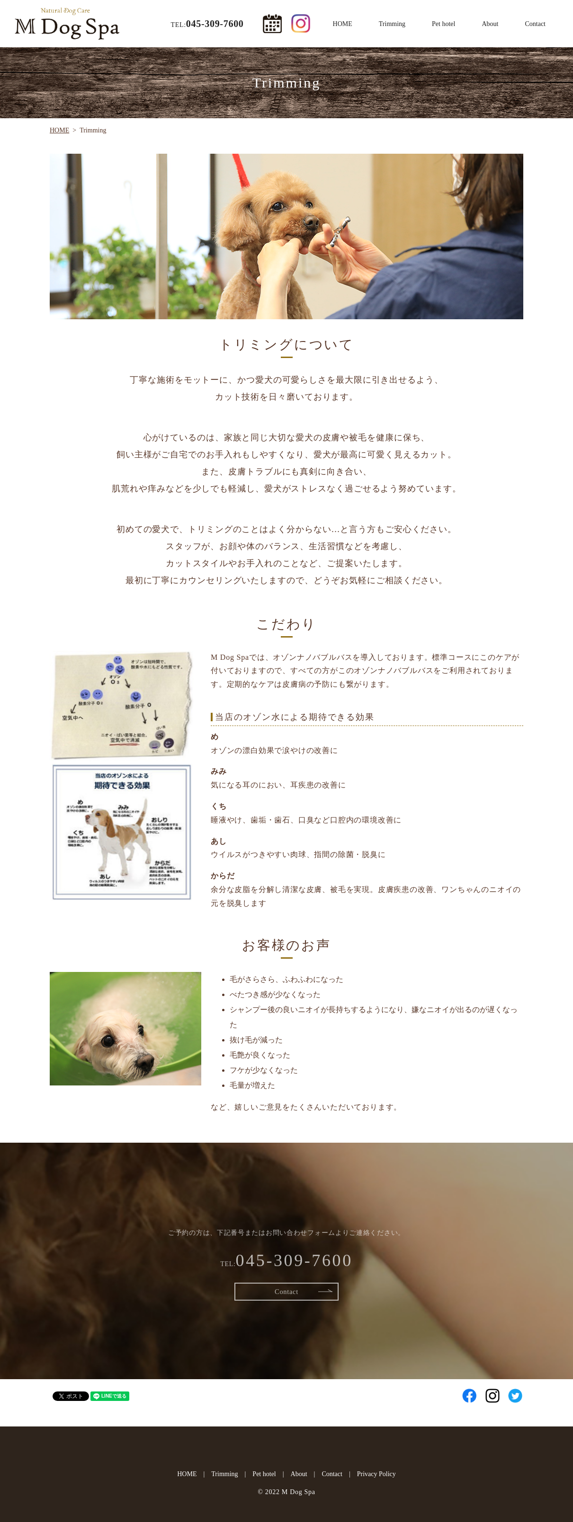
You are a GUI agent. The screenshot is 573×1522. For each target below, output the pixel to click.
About (490, 23)
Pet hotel (443, 23)
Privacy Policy (376, 1474)
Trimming (392, 23)
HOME (342, 23)
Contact (535, 23)
